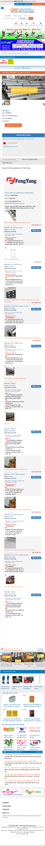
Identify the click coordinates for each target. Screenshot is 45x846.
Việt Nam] (20, 227)
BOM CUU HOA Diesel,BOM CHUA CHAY (27, 687)
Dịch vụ (27, 24)
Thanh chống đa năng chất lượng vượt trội (17, 222)
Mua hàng (36, 230)
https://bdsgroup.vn (20, 836)
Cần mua (21, 24)
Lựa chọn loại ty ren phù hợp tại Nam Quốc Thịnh (19, 550)
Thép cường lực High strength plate (15, 378)
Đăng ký (28, 4)
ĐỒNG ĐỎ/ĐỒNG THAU (29, 665)
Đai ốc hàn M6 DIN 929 (11, 259)
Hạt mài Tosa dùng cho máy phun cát (15, 469)
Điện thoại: (8, 195)
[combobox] (28, 18)
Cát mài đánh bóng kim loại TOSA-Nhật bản (17, 509)
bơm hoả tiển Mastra (38, 687)
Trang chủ (4, 53)
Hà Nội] (11, 266)
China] (20, 264)
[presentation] (39, 649)
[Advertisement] (22, 636)
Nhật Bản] (22, 474)
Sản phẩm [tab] (8, 15)
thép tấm (7, 423)
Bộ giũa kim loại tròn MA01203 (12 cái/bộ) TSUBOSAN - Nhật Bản (12, 719)
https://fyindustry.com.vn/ (10, 146)
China (11, 264)
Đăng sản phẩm (39, 4)
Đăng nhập (19, 4)
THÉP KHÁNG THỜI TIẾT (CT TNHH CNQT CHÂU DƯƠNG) (6, 665)
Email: (6, 201)
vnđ (40, 225)
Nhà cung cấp (33, 24)
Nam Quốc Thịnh (14, 306)
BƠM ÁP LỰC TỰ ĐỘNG (17, 687)
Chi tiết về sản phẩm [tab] (9, 159)
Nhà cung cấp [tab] (17, 15)
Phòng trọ (10, 836)
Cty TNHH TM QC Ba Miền (35, 736)
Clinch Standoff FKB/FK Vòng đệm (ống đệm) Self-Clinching (22, 338)
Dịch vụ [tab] (26, 15)
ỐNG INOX (25, 53)
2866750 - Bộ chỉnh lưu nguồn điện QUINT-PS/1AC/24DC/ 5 (12, 705)
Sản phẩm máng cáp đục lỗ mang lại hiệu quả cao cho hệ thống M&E (22, 300)
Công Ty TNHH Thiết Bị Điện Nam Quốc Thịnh (13, 234)
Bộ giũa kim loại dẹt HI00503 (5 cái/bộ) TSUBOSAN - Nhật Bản (32, 705)
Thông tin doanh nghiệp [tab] (29, 159)
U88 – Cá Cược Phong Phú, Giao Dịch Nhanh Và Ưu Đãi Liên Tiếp (22, 767)
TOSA (11, 514)
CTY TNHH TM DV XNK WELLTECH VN (22, 736)
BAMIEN (6, 803)
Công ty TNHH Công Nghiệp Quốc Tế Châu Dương (18, 139)
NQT (11, 227)
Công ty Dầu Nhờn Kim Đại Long (35, 748)
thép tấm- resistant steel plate (13, 587)
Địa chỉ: (7, 198)
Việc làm (16, 24)
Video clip (40, 24)
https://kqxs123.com (31, 836)
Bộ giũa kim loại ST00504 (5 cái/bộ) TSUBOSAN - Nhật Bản (32, 719)
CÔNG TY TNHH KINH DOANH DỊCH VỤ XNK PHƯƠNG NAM (21, 748)
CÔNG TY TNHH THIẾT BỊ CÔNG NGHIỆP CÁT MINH (13, 390)
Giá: (33, 225)
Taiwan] (21, 343)
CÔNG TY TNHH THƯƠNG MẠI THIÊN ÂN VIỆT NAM (14, 481)
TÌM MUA (6, 809)
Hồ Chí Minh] (12, 229)
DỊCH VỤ (6, 813)
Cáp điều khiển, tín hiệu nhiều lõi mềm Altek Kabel (18, 754)
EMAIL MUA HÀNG (13, 125)
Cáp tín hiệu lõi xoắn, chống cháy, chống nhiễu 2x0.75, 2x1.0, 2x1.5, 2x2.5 (23, 780)
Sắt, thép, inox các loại (15, 53)
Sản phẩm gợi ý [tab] (7, 163)
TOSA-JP (12, 474)
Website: (7, 203)
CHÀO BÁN (7, 806)
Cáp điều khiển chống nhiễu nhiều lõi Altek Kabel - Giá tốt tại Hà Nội (23, 774)
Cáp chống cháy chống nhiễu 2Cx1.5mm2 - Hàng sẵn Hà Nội (20, 761)
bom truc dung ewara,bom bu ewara (5, 687)
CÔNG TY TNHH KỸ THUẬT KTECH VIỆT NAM (13, 271)
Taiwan (12, 343)
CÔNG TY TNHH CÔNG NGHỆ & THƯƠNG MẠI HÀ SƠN (8, 736)
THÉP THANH (18, 664)
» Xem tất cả (38, 752)
